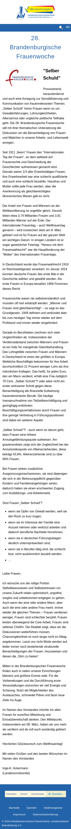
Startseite (14, 807)
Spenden (32, 807)
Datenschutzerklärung (45, 814)
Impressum (19, 814)
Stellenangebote (53, 807)
